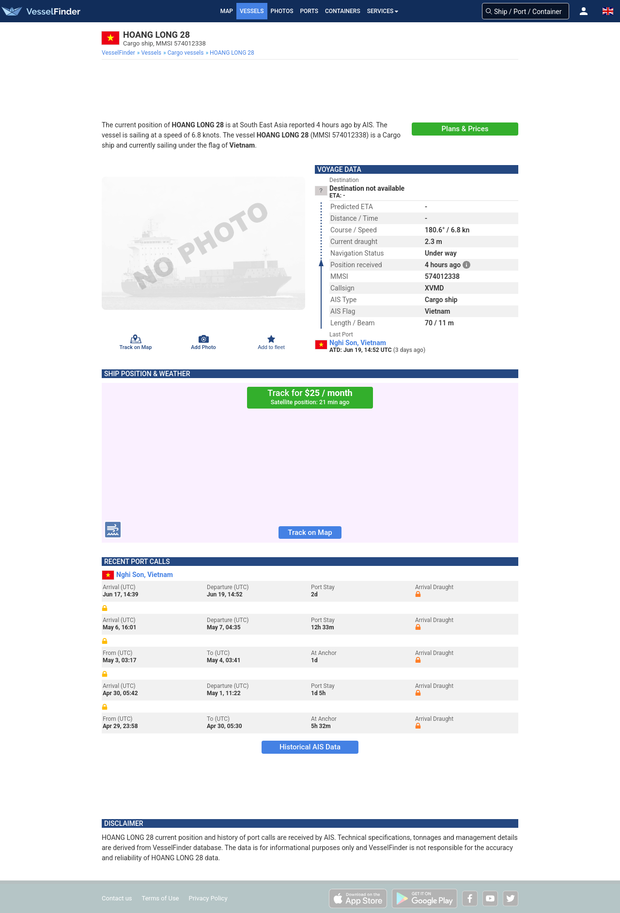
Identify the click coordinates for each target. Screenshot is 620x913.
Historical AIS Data (310, 747)
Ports (309, 11)
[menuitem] (119, 52)
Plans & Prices (465, 128)
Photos (282, 11)
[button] (584, 11)
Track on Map (310, 532)
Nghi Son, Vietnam (357, 343)
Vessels (252, 11)
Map (226, 11)
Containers (342, 11)
